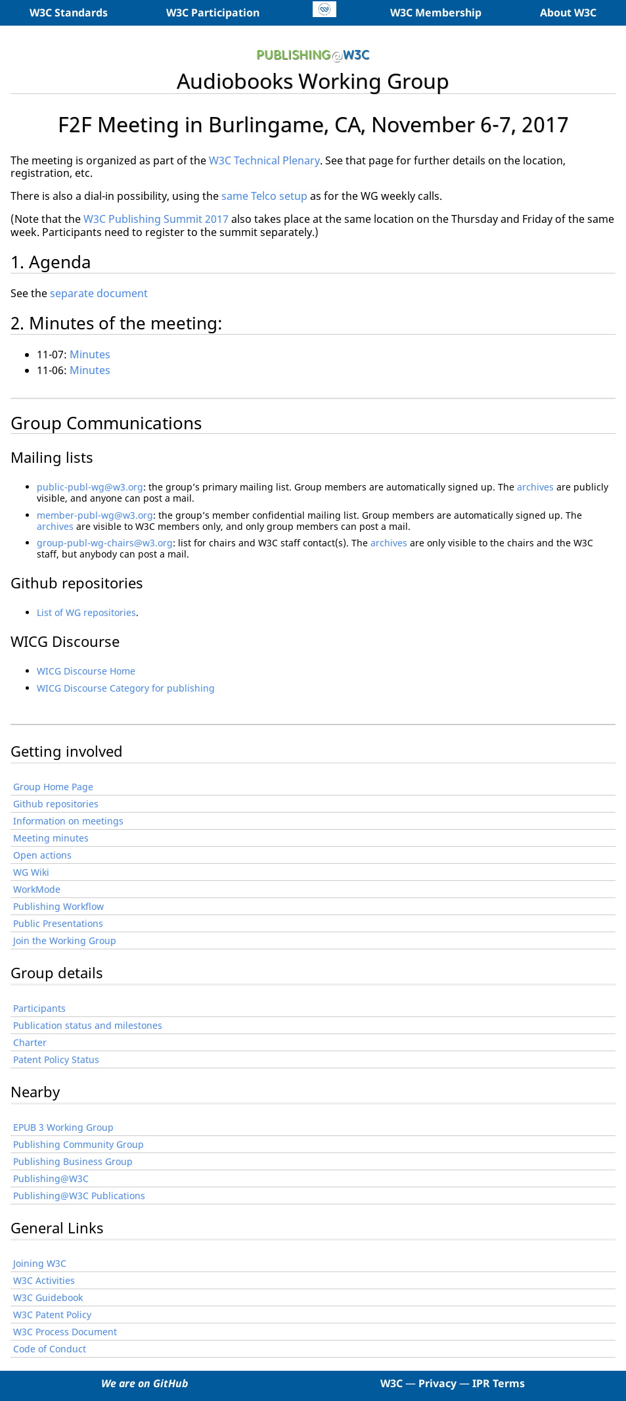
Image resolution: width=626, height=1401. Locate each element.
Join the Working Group (64, 940)
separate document (99, 293)
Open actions (42, 855)
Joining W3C (39, 1263)
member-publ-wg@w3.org (95, 515)
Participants (39, 1008)
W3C (391, 1383)
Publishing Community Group (78, 1144)
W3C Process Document (65, 1331)
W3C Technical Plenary (264, 160)
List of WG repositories (86, 612)
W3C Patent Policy (52, 1314)
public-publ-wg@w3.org (90, 487)
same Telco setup (264, 196)
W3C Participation (212, 12)
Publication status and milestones (87, 1025)
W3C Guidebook (48, 1297)
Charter (30, 1042)
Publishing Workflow (58, 906)
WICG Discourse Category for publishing (126, 688)
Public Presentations (58, 923)
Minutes (90, 354)
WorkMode (36, 889)
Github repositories (56, 803)
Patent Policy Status (56, 1059)
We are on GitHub (145, 1383)
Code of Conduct (49, 1348)
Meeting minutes (51, 838)
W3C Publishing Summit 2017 (156, 219)
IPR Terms (498, 1383)
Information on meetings (68, 821)
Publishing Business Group (73, 1161)
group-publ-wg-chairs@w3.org (105, 542)
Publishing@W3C (51, 1178)
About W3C (568, 12)
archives (535, 487)
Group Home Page (53, 786)
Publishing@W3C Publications (79, 1195)
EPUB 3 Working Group (63, 1127)
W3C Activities (44, 1280)
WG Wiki (31, 872)
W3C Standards (69, 12)
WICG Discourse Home (86, 671)
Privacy (437, 1383)
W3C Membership (435, 12)
